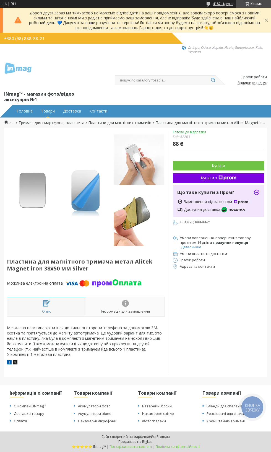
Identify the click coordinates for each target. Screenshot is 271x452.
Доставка (72, 111)
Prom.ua (163, 436)
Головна (25, 111)
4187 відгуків (223, 3)
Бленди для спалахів (225, 406)
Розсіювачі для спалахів (228, 413)
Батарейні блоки (157, 406)
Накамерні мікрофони (97, 420)
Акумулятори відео (94, 413)
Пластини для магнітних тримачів (119, 122)
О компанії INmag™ (30, 406)
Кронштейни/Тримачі (226, 420)
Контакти (98, 111)
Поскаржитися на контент (131, 446)
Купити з (218, 177)
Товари (48, 111)
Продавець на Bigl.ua (135, 441)
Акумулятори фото (94, 406)
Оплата (20, 420)
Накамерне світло (158, 413)
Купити (218, 165)
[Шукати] (212, 80)
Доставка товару (29, 413)
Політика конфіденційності (178, 446)
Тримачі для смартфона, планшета (51, 122)
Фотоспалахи (154, 420)
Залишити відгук (252, 83)
